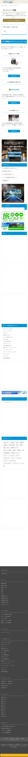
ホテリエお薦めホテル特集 (6, 614)
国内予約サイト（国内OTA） (7, 681)
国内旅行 (19, 450)
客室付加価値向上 (6, 358)
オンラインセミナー (7, 463)
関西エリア (3, 705)
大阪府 (14, 450)
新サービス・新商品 (7, 450)
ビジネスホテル (6, 458)
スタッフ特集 (4, 618)
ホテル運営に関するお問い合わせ (8, 726)
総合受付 (17, 738)
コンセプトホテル (12, 460)
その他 (2, 593)
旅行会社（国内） (4, 685)
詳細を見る (14, 76)
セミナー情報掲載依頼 (5, 732)
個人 (23, 450)
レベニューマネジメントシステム (10, 351)
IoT (23, 463)
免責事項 (22, 738)
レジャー (5, 455)
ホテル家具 (5, 339)
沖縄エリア (3, 714)
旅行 (8, 447)
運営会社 (12, 738)
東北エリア (3, 699)
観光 (17, 442)
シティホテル (19, 458)
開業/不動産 (3, 583)
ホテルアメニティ (6, 343)
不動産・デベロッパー (15, 452)
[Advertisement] (14, 249)
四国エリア (3, 710)
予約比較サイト (4, 687)
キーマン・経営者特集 (5, 616)
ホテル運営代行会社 (7, 345)
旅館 (4, 447)
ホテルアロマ (6, 356)
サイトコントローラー (7, 330)
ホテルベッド (6, 333)
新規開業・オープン (14, 447)
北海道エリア (4, 697)
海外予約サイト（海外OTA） (7, 683)
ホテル (18, 455)
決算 (2, 589)
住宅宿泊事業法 (6, 452)
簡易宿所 (21, 442)
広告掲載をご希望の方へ (6, 728)
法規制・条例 (4, 585)
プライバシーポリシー (14, 739)
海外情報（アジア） (5, 596)
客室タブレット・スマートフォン (10, 347)
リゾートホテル (12, 455)
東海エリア (3, 703)
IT (20, 463)
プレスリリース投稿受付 (6, 730)
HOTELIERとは (4, 573)
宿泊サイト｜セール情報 (6, 620)
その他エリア (4, 716)
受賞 (2, 591)
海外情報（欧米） (4, 600)
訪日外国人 (13, 442)
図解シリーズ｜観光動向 (6, 622)
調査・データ (4, 587)
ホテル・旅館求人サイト (8, 337)
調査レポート (6, 442)
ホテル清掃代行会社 (7, 341)
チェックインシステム (7, 349)
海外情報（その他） (5, 602)
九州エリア (3, 712)
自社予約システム (6, 335)
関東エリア (3, 701)
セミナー (13, 458)
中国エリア (3, 708)
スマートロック (6, 353)
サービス (5, 460)
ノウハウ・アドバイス (7, 402)
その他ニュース (4, 604)
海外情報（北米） (4, 598)
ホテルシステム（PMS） (8, 328)
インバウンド (15, 463)
